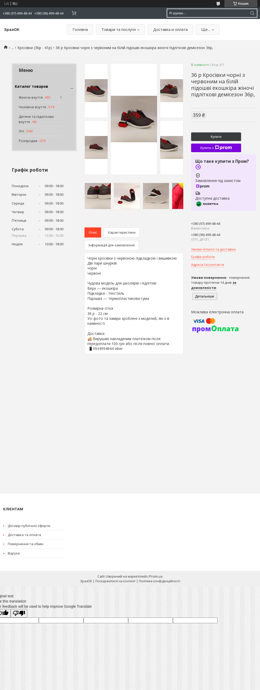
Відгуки (14, 553)
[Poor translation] (19, 613)
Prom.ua (155, 576)
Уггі (21, 131)
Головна (80, 29)
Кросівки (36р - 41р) (34, 47)
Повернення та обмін (25, 544)
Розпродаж (28, 140)
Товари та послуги (118, 29)
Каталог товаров (31, 86)
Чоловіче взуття (32, 107)
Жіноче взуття (31, 97)
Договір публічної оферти (29, 525)
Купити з (216, 147)
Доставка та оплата (24, 534)
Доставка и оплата (170, 29)
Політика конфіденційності (159, 581)
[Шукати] (252, 13)
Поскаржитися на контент (115, 581)
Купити (216, 137)
